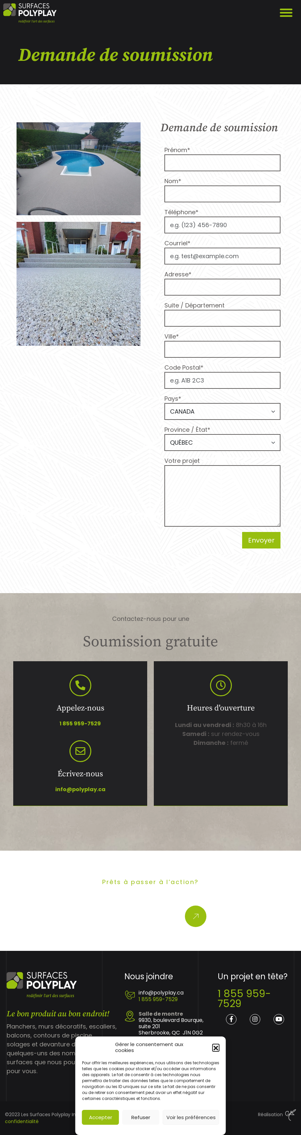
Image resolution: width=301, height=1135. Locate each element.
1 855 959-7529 (80, 723)
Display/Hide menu (286, 13)
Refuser (140, 1117)
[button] (216, 1047)
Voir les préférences (191, 1117)
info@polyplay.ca (80, 789)
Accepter (100, 1117)
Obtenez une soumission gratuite (137, 916)
